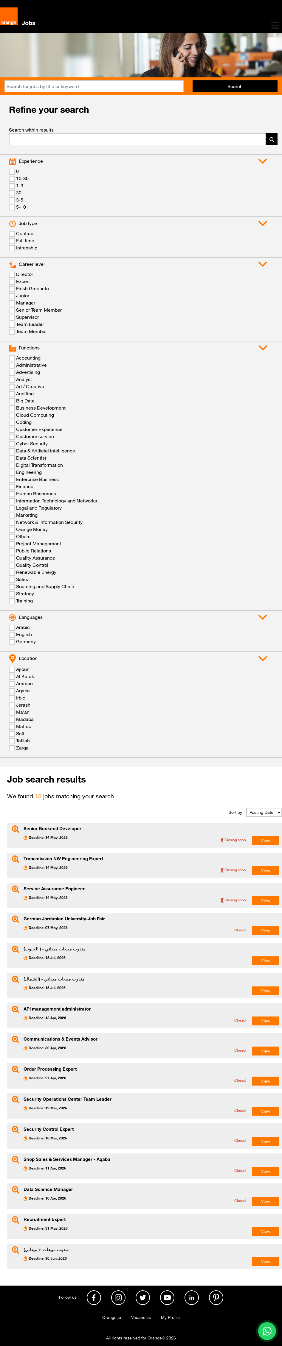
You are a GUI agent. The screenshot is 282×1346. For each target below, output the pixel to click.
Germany (26, 641)
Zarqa (22, 748)
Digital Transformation (39, 465)
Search (235, 86)
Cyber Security (32, 443)
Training (24, 601)
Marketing (27, 515)
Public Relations (33, 551)
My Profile (170, 1317)
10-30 (22, 178)
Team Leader (30, 324)
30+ (20, 193)
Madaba (25, 719)
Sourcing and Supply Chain (45, 586)
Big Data (25, 401)
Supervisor (27, 317)
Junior (22, 296)
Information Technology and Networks (56, 501)
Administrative (31, 365)
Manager (25, 303)
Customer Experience (39, 429)
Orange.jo (111, 1317)
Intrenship (26, 248)
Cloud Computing (35, 415)
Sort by (235, 812)
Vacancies (141, 1317)
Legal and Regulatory (39, 508)
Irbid (20, 698)
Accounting (28, 358)
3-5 (19, 200)
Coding (24, 422)
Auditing (25, 393)
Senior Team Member (39, 310)
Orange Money (32, 529)
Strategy (25, 594)
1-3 (19, 185)
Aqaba (23, 691)
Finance (24, 486)
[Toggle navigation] (275, 25)
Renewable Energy (36, 572)
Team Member (31, 331)
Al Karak (25, 676)
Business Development (41, 408)
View (265, 840)
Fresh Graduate (32, 288)
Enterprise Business (37, 479)
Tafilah (23, 741)
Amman (24, 683)
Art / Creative (30, 386)
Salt (20, 733)
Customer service (35, 436)
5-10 (21, 207)
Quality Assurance (35, 558)
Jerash (23, 705)
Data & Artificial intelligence (45, 451)
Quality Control (32, 565)
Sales (22, 579)
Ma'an (23, 712)
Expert (23, 281)
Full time (25, 240)
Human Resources (36, 493)
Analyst (24, 379)
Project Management (38, 543)
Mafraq (23, 726)
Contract (25, 233)
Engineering (29, 472)
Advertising (28, 372)
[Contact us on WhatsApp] (267, 1331)
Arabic (23, 627)
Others (23, 536)
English (24, 634)
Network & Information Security (49, 522)
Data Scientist (31, 458)
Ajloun (23, 669)
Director (24, 274)
